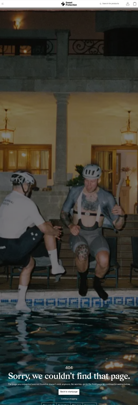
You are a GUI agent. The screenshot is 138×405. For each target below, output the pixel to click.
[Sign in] (128, 4)
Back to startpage (69, 392)
